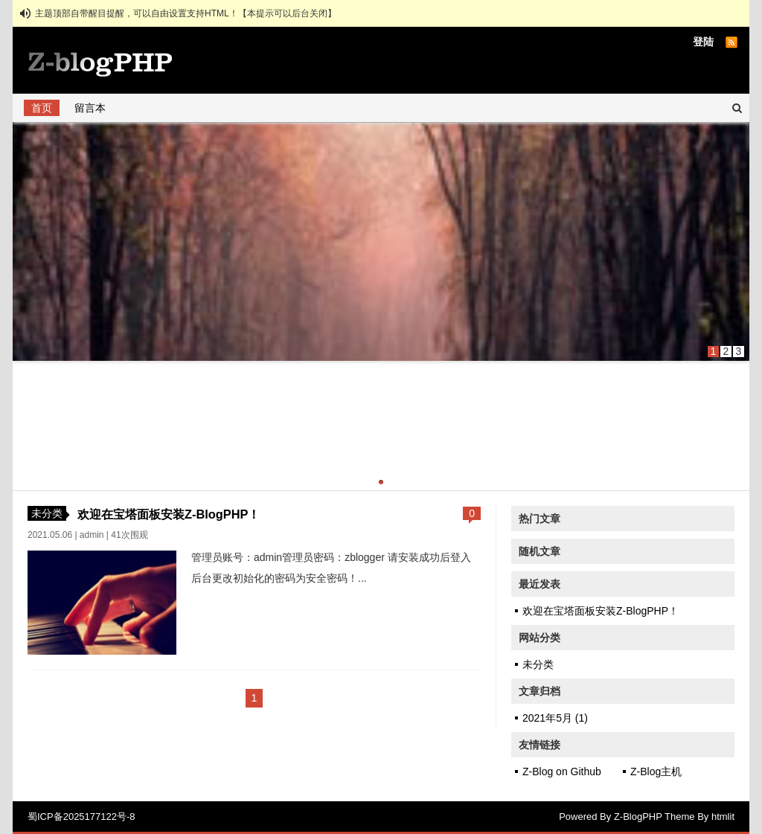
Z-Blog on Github (561, 771)
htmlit (722, 816)
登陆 (703, 42)
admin (92, 535)
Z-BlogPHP (638, 816)
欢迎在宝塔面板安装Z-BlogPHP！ (168, 514)
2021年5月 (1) (555, 718)
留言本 (90, 108)
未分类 (47, 513)
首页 (41, 108)
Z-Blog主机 (656, 771)
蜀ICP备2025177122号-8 (81, 816)
